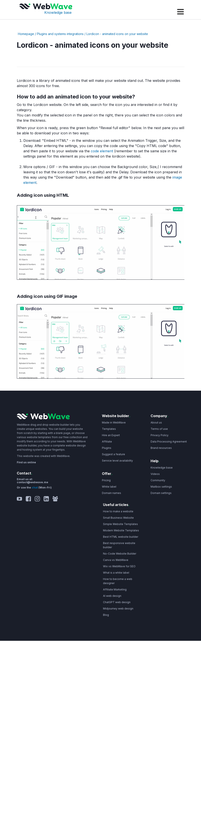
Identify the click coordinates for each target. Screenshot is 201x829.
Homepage (26, 34)
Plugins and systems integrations (60, 34)
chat (35, 487)
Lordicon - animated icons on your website (117, 34)
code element (102, 151)
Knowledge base (58, 12)
